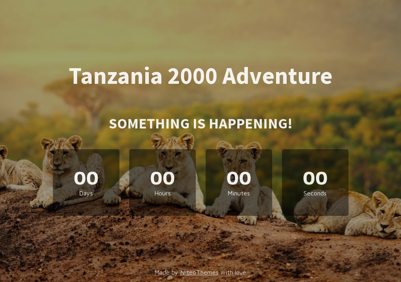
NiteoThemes (199, 272)
